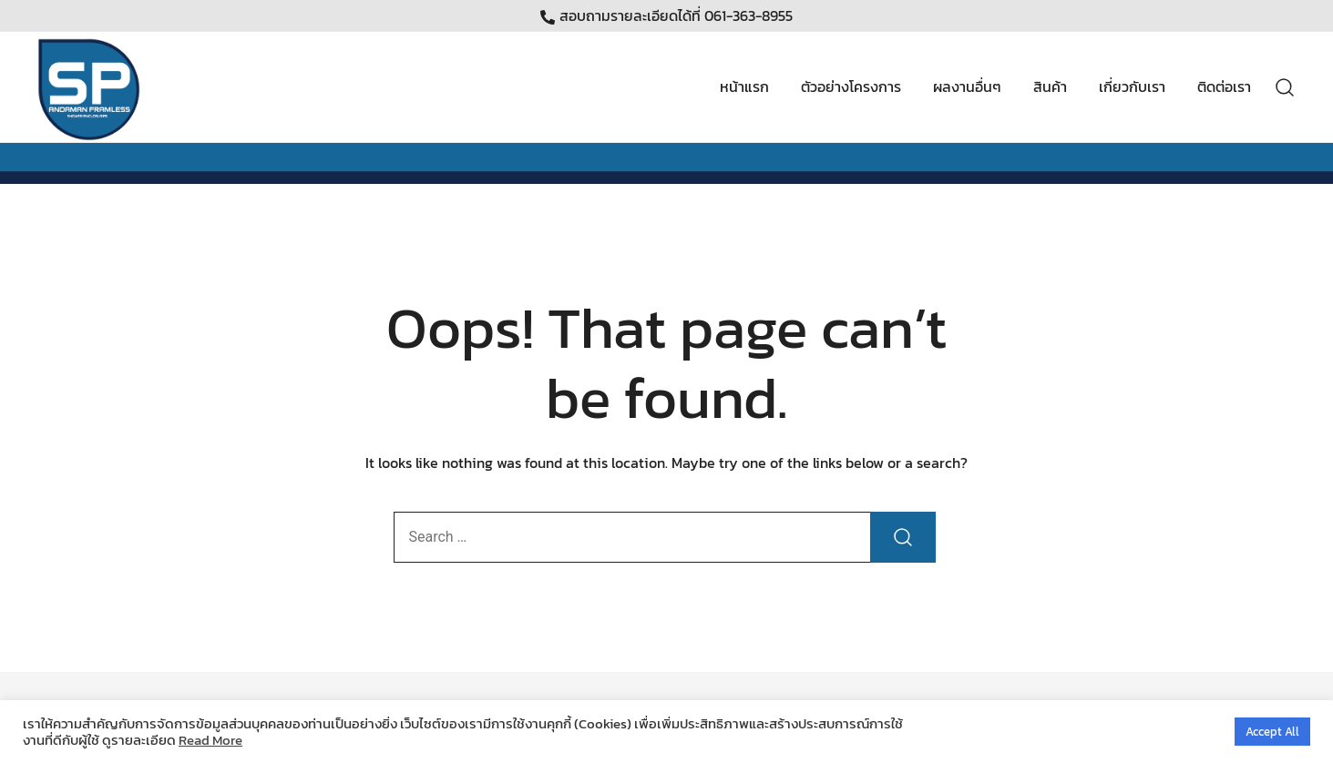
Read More (210, 740)
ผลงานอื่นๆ (967, 86)
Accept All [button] (1272, 731)
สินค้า (1050, 86)
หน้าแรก (744, 86)
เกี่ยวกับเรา (1132, 86)
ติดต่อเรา (1224, 86)
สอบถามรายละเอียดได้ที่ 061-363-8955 (666, 15)
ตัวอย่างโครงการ (851, 86)
